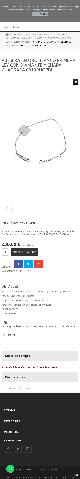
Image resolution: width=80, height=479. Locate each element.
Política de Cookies (42, 469)
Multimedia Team (58, 477)
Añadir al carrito (24, 252)
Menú (16, 27)
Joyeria (25, 34)
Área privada (57, 469)
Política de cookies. (64, 10)
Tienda (14, 34)
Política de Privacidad (23, 469)
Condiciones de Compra (17, 389)
